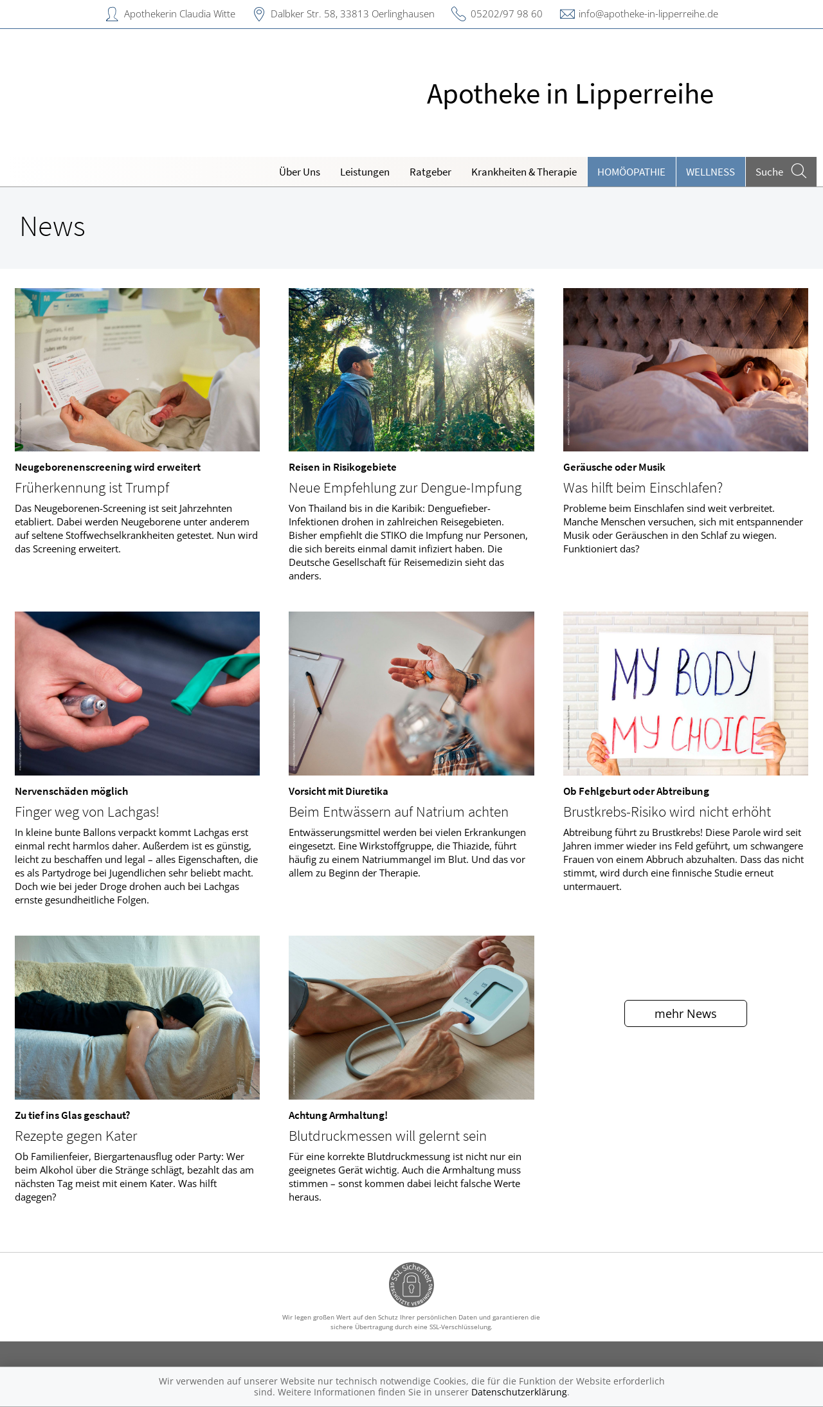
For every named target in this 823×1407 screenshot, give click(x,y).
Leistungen (365, 172)
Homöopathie (631, 172)
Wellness (710, 172)
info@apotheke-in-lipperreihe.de (648, 13)
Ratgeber (430, 172)
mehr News (686, 1013)
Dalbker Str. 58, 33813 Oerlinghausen (353, 13)
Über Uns (299, 172)
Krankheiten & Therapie (524, 172)
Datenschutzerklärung (519, 1392)
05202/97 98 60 (507, 13)
